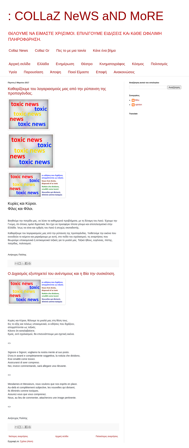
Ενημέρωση (65, 64)
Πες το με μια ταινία (71, 50)
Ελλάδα (43, 64)
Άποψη (55, 72)
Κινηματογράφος (112, 64)
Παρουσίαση (33, 72)
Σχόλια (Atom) (26, 441)
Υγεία (13, 72)
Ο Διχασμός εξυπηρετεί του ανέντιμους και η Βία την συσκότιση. (61, 273)
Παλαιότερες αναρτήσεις (107, 436)
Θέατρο (86, 64)
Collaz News (18, 50)
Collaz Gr (42, 50)
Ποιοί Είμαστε (78, 72)
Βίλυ (137, 100)
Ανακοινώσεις (124, 72)
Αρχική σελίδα (19, 64)
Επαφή (101, 72)
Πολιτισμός (159, 64)
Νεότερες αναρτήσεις (18, 436)
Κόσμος (138, 64)
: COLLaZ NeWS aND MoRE (86, 16)
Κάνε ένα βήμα (104, 50)
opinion (138, 104)
